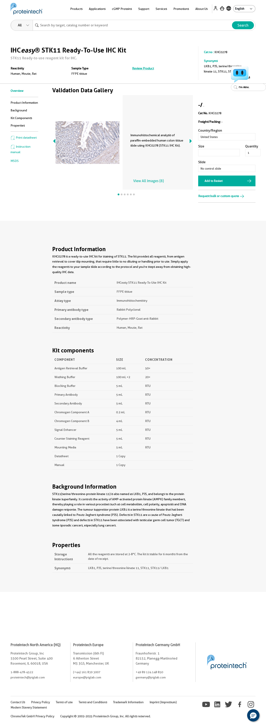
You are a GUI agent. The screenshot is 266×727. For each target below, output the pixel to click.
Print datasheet (24, 137)
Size (201, 146)
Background (19, 110)
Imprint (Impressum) (163, 702)
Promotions (181, 9)
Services (161, 9)
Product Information (24, 102)
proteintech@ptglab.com (28, 677)
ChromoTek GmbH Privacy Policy (32, 716)
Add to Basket (214, 181)
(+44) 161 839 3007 (86, 672)
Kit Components (21, 118)
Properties (18, 125)
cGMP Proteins (122, 9)
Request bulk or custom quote (221, 196)
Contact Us (18, 702)
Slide (202, 162)
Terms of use (64, 702)
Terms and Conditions (93, 702)
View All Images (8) (148, 181)
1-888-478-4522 (22, 672)
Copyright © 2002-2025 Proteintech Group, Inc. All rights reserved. (105, 716)
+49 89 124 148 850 (149, 672)
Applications (97, 9)
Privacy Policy (40, 702)
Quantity (251, 146)
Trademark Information (128, 702)
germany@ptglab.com (151, 677)
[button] (253, 715)
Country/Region (210, 130)
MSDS (15, 161)
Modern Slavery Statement (29, 707)
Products (76, 9)
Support (143, 9)
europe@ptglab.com (87, 677)
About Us (201, 9)
